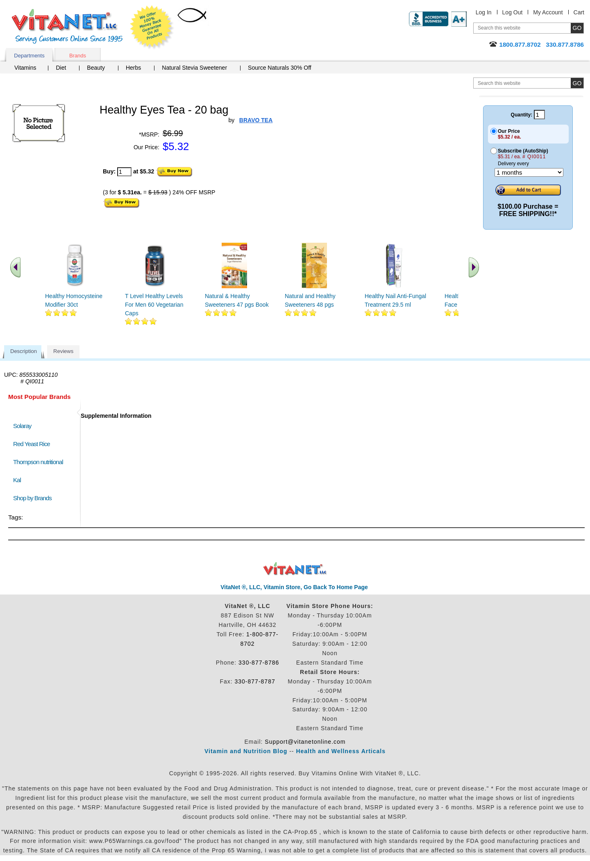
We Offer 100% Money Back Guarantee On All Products (152, 27)
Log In (484, 12)
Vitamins (25, 67)
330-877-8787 (255, 681)
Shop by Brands (34, 497)
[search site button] (577, 83)
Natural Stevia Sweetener (194, 67)
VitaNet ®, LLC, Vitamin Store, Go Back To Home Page (294, 587)
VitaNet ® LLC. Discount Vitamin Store (295, 569)
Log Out (512, 12)
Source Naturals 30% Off (279, 67)
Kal (17, 479)
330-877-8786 (258, 662)
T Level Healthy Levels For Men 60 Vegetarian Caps (154, 305)
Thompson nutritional (38, 461)
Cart (579, 12)
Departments (29, 55)
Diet (61, 67)
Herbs (133, 67)
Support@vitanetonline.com (305, 741)
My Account (548, 12)
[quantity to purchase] (124, 171)
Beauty (96, 67)
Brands (77, 55)
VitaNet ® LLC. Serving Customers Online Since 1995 (67, 26)
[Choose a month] (529, 172)
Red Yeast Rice (31, 443)
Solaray (22, 425)
